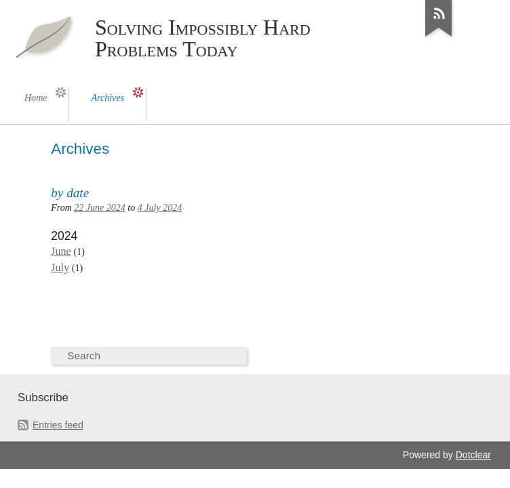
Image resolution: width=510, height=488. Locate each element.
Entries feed (58, 425)
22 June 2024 (99, 208)
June (61, 251)
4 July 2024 (160, 208)
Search (83, 355)
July (60, 267)
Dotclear (473, 454)
